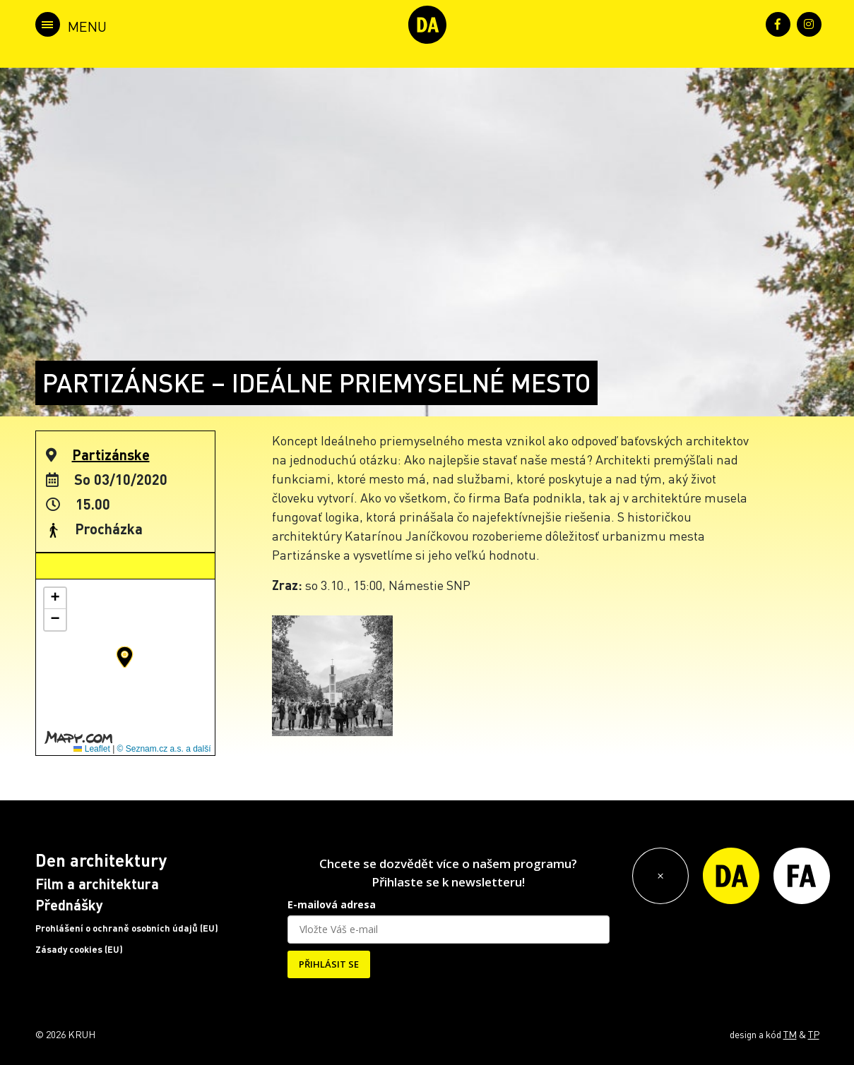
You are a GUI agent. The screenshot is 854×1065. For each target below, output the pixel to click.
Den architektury (101, 860)
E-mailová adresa (331, 904)
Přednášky (69, 905)
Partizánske (111, 454)
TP (813, 1034)
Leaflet (91, 749)
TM (790, 1034)
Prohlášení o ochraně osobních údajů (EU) (126, 928)
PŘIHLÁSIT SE (329, 964)
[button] (124, 657)
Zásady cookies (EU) (79, 949)
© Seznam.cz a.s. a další (164, 749)
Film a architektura (97, 883)
